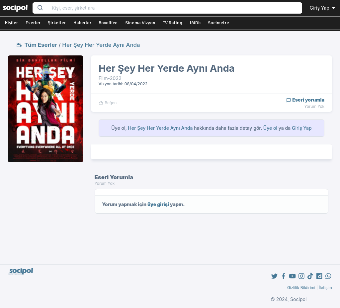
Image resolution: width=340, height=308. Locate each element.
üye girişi (158, 204)
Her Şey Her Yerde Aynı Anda (101, 44)
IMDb (195, 23)
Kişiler (11, 23)
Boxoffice (108, 23)
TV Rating (172, 23)
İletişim (325, 287)
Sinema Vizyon (140, 23)
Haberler (82, 23)
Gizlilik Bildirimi (301, 287)
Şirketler (57, 23)
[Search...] (174, 8)
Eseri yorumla (305, 100)
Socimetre (218, 23)
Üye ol (270, 128)
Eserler (33, 23)
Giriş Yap (323, 8)
